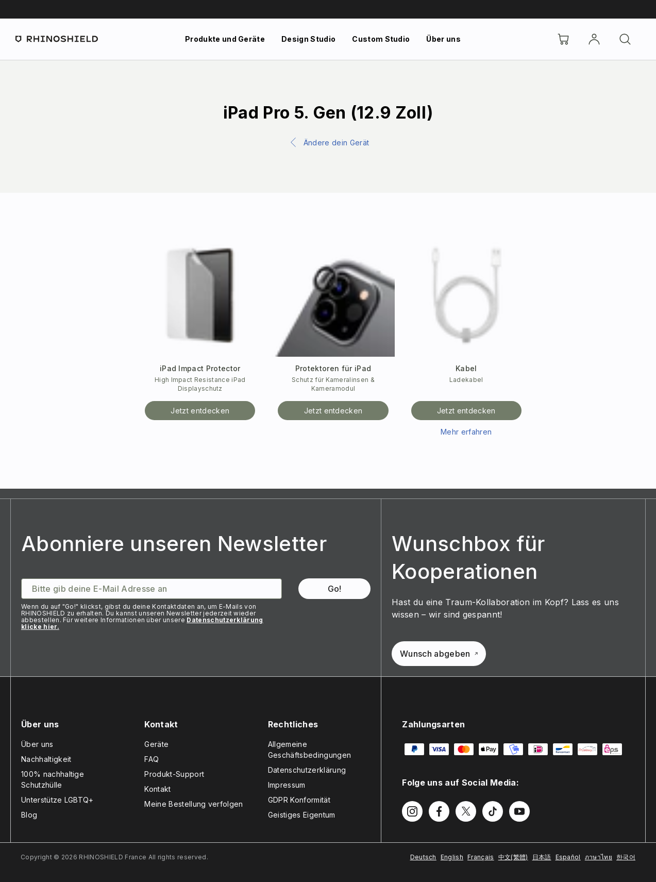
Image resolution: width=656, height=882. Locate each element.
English (452, 857)
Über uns (443, 39)
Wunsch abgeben (438, 653)
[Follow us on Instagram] (412, 811)
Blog (29, 814)
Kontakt (157, 789)
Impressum (287, 784)
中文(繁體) (513, 857)
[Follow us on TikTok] (492, 811)
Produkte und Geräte (225, 39)
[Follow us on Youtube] (519, 811)
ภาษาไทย (598, 857)
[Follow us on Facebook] (439, 811)
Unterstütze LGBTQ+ (57, 799)
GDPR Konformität (299, 799)
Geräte (156, 744)
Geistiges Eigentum (301, 814)
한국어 (625, 857)
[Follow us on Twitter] (466, 811)
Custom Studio (381, 39)
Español (568, 857)
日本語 (541, 857)
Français (480, 857)
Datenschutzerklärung (307, 769)
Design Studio (308, 39)
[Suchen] (625, 39)
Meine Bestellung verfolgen (193, 804)
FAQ (151, 759)
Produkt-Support (174, 774)
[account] (594, 39)
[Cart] (563, 39)
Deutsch (423, 857)
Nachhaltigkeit (46, 759)
